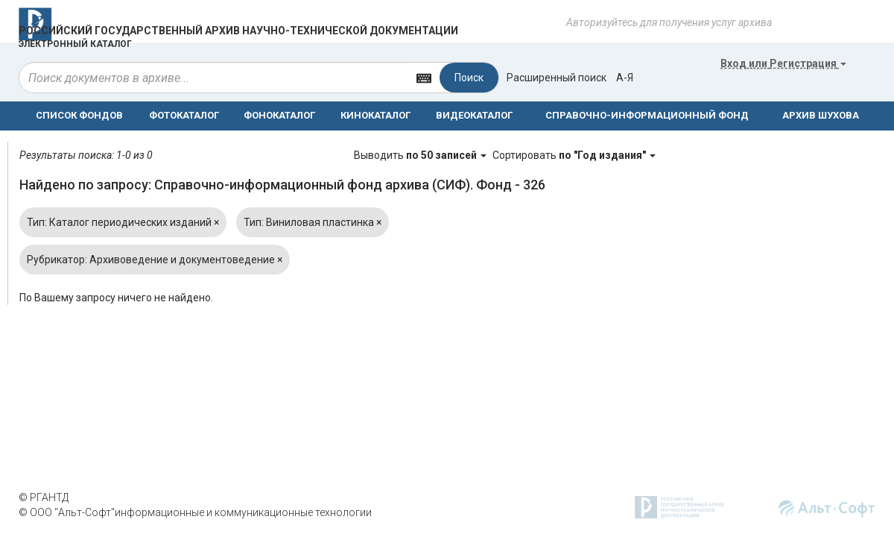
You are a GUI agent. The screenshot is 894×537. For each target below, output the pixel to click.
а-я (624, 78)
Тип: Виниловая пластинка (312, 222)
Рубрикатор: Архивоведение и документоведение (154, 260)
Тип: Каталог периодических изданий (123, 222)
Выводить (421, 155)
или (783, 63)
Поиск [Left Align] (469, 78)
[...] (213, 77)
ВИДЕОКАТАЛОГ (474, 115)
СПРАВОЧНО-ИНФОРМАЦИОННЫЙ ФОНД (647, 115)
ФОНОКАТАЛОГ (279, 115)
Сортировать (574, 155)
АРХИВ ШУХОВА (820, 115)
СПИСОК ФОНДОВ (79, 115)
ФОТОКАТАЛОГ (184, 115)
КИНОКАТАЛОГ (375, 115)
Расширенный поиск (556, 78)
